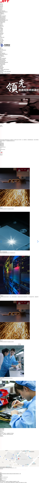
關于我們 (1, 49)
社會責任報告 (2, 37)
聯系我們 (1, 6)
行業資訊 (1, 30)
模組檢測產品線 (2, 61)
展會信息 (1, 31)
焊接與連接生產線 (3, 60)
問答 (0, 36)
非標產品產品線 (2, 64)
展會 (0, 57)
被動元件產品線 (2, 59)
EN (1, 2)
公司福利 (1, 41)
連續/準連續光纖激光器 (3, 11)
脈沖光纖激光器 (2, 10)
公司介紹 (1, 5)
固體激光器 (2, 55)
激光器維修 (2, 26)
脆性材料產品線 (2, 63)
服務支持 (1, 66)
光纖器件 (1, 23)
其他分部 (1, 468)
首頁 (0, 48)
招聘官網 (1, 42)
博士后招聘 (2, 40)
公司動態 (1, 29)
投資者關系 (2, 70)
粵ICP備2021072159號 (23, 482)
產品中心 (1, 51)
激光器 (1, 9)
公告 (0, 35)
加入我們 (1, 72)
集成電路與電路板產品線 (4, 62)
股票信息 (1, 34)
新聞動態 (1, 68)
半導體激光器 (2, 56)
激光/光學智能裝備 (3, 58)
